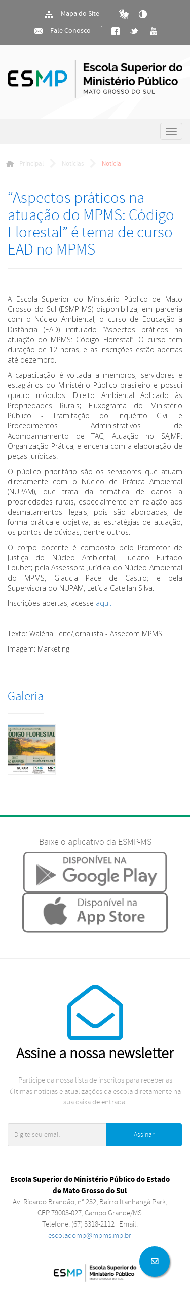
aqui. (103, 603)
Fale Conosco (62, 31)
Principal (25, 164)
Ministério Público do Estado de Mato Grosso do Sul (95, 81)
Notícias (73, 164)
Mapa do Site (71, 14)
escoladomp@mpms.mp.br (89, 1235)
